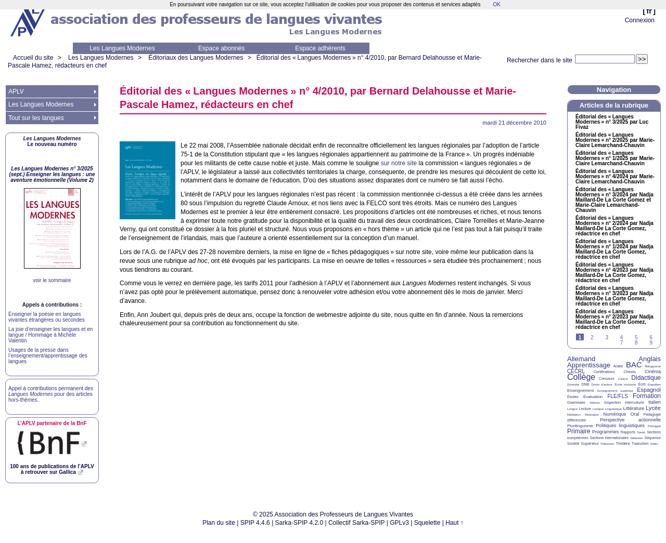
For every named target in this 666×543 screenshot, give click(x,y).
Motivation (592, 414)
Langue (572, 408)
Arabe (618, 366)
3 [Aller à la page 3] (606, 337)
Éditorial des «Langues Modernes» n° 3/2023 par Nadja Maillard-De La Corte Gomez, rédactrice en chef (614, 296)
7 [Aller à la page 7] (621, 343)
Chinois (630, 372)
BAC (634, 364)
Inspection (612, 402)
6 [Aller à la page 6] (650, 337)
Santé (641, 432)
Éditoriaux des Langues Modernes (195, 57)
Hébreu (595, 402)
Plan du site (218, 522)
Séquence (652, 438)
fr (649, 10)
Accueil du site (33, 57)
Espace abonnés (221, 48)
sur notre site (399, 163)
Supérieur (590, 443)
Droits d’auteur (602, 384)
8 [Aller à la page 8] (636, 343)
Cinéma (653, 371)
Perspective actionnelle (630, 419)
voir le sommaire (52, 280)
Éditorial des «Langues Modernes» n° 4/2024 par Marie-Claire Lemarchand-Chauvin (615, 176)
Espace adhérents (320, 48)
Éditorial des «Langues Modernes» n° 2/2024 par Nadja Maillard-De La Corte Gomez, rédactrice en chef (614, 226)
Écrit (641, 384)
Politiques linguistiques (620, 425)
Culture (622, 378)
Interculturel (634, 402)
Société (573, 443)
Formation (647, 396)
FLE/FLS (617, 396)
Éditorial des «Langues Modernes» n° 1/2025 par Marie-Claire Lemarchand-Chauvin (615, 158)
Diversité (573, 384)
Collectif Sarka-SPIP (356, 522)
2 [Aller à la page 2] (592, 337)
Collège (581, 377)
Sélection (636, 438)
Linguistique (613, 408)
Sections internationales (609, 438)
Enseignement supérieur (615, 390)
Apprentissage (588, 365)
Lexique (598, 408)
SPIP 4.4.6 (255, 522)
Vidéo (654, 443)
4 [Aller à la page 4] (621, 337)
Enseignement (580, 390)
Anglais (649, 359)
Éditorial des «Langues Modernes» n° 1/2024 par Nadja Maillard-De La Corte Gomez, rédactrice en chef (614, 249)
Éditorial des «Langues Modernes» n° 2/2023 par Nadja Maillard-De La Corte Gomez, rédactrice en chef (614, 319)
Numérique (614, 414)
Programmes (605, 431)
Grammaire (576, 402)
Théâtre (623, 443)
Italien (654, 402)
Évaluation (593, 396)
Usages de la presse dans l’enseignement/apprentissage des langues (47, 355)
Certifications (604, 372)
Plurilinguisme (580, 425)
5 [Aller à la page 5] (636, 337)
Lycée (653, 408)
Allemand (581, 359)
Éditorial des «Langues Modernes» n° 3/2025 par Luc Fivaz (611, 122)
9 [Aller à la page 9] (650, 343)
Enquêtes (654, 384)
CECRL (576, 371)
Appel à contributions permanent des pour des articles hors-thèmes (50, 394)
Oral (635, 414)
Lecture (585, 408)
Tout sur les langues (36, 118)
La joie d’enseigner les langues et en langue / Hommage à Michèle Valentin (50, 334)
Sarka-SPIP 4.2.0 (299, 522)
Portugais (654, 426)
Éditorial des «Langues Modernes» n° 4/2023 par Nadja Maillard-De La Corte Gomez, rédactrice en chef (614, 272)
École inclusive (625, 384)
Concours (606, 378)
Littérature (634, 408)
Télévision (607, 443)
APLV (16, 91)
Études (573, 397)
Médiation (574, 414)
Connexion (640, 20)
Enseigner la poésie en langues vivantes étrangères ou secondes (46, 317)
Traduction (640, 443)
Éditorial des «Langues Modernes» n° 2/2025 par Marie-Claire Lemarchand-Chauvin (615, 140)
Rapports (628, 432)
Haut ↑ (454, 522)
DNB (586, 384)
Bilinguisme (653, 366)
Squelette (427, 522)
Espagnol (649, 390)
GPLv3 (399, 522)
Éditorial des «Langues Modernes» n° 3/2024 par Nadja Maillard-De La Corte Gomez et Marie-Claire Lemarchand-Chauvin (614, 200)
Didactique (646, 377)
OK (496, 4)
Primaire (579, 431)
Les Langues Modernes (122, 48)
